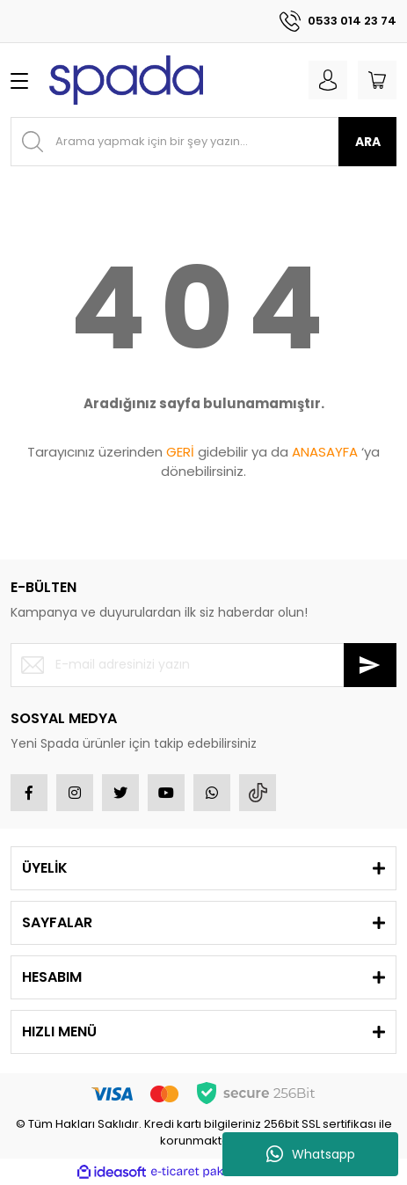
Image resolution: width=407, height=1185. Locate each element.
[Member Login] (328, 80)
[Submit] (370, 665)
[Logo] (126, 80)
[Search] (203, 141)
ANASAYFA (325, 452)
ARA (368, 141)
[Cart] (377, 80)
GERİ (180, 452)
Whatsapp (310, 1154)
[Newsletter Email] (203, 665)
